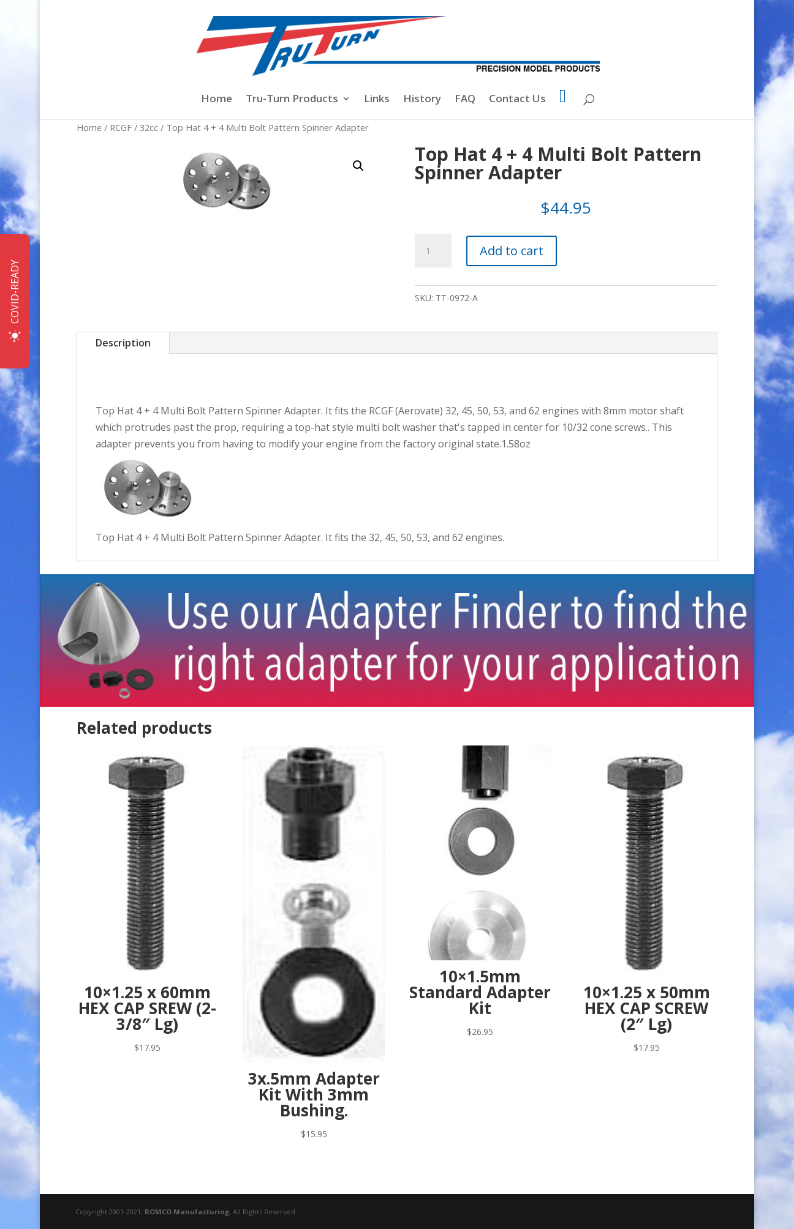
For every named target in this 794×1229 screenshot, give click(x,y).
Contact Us (517, 99)
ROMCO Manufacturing (187, 1211)
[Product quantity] (433, 251)
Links (377, 99)
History (422, 99)
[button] (358, 166)
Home (216, 99)
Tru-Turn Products (292, 99)
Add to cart (511, 250)
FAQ (465, 99)
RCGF (121, 127)
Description (123, 342)
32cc (149, 127)
